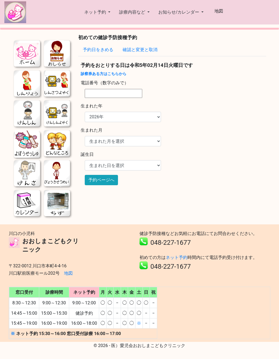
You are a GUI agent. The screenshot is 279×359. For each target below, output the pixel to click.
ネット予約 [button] (95, 12)
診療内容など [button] (132, 12)
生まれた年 (91, 106)
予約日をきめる (98, 49)
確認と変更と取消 (140, 49)
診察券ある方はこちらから (103, 74)
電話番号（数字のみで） (105, 82)
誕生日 (87, 154)
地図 (218, 11)
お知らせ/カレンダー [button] (179, 12)
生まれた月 (91, 130)
